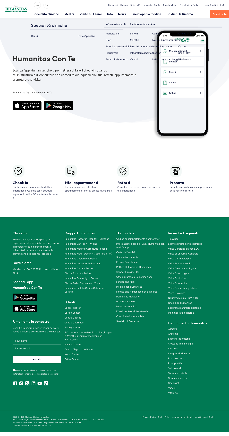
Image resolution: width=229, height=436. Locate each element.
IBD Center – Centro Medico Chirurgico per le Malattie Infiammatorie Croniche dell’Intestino (88, 336)
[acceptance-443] (14, 369)
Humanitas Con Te (151, 5)
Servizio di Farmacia (127, 320)
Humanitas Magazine (128, 296)
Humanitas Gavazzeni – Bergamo (82, 263)
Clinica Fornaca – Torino (77, 272)
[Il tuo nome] (37, 340)
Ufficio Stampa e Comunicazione (134, 276)
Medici (60, 14)
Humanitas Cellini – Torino (78, 268)
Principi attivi (175, 362)
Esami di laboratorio (179, 338)
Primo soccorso (176, 358)
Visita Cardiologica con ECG (183, 248)
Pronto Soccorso (125, 301)
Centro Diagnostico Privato (79, 349)
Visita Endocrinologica (180, 263)
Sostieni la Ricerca (147, 14)
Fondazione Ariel (125, 281)
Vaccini (172, 387)
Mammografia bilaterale (181, 312)
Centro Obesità (72, 317)
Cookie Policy (164, 416)
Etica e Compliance (127, 261)
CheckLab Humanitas (180, 302)
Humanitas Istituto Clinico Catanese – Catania (85, 289)
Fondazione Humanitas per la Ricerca (136, 291)
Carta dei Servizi (125, 251)
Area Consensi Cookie (204, 416)
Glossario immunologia (180, 343)
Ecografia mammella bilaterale (184, 307)
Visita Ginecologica (178, 272)
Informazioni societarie (182, 416)
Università (135, 5)
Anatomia (173, 333)
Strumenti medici (177, 377)
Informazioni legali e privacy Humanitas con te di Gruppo (140, 245)
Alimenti (172, 328)
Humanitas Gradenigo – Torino (81, 277)
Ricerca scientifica (126, 306)
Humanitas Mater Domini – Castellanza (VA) (88, 253)
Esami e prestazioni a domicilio (185, 243)
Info (92, 14)
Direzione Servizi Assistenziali (132, 311)
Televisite (173, 238)
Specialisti (173, 382)
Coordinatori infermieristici (130, 315)
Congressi (113, 5)
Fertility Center (72, 327)
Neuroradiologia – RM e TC (183, 297)
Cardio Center (72, 312)
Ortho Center (71, 358)
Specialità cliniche (42, 14)
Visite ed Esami (77, 14)
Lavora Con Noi (210, 5)
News (103, 14)
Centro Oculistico (73, 322)
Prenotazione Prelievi (190, 5)
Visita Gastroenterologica (182, 268)
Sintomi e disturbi (177, 372)
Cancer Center (72, 307)
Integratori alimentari (179, 353)
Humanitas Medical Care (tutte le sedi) (85, 248)
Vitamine (173, 392)
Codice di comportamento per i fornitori (138, 238)
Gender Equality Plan (127, 271)
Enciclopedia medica (122, 14)
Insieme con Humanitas (129, 286)
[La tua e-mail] (37, 348)
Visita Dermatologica (179, 258)
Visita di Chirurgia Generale (183, 253)
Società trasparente (127, 256)
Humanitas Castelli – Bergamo (80, 258)
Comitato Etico (170, 5)
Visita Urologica (176, 292)
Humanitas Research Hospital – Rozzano (86, 238)
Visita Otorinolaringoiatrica (182, 287)
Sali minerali (174, 367)
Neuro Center (71, 353)
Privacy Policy (149, 416)
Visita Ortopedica (177, 282)
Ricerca (124, 5)
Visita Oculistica (177, 277)
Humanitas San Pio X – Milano (80, 243)
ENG (222, 5)
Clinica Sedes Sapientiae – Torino (82, 282)
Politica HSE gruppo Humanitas (133, 266)
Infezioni (172, 348)
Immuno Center (72, 344)
